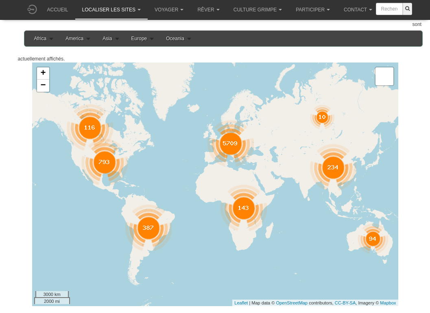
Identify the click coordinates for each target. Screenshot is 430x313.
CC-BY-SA (345, 302)
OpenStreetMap (292, 302)
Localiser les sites (111, 10)
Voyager (169, 10)
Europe (139, 38)
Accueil (57, 10)
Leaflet (241, 302)
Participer (313, 10)
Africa (40, 38)
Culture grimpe (258, 10)
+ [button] (43, 73)
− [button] (43, 86)
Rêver (208, 10)
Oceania (175, 38)
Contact (358, 10)
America (74, 38)
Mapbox (388, 302)
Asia (107, 38)
